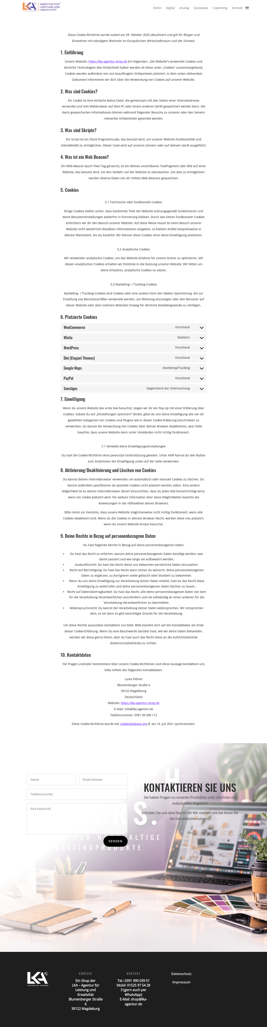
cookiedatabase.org (133, 724)
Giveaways (201, 8)
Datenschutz (181, 973)
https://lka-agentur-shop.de (107, 61)
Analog (184, 8)
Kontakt (237, 8)
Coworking (220, 8)
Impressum (181, 982)
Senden (115, 841)
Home (157, 8)
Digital (170, 8)
